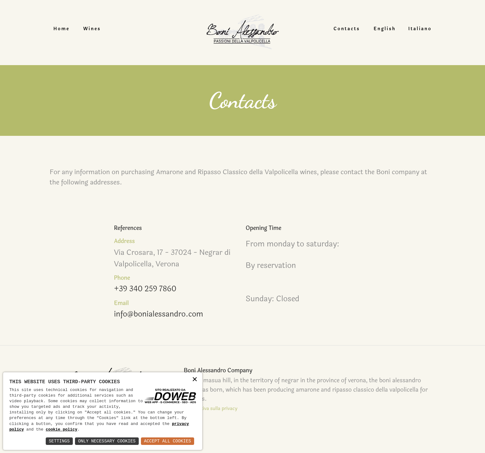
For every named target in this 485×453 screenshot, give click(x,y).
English (382, 29)
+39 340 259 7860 (145, 289)
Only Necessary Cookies (107, 441)
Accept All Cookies (167, 441)
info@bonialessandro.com (159, 315)
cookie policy (61, 429)
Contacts (344, 29)
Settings (59, 441)
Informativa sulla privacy (208, 408)
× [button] (195, 379)
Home (64, 29)
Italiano (417, 29)
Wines (95, 29)
